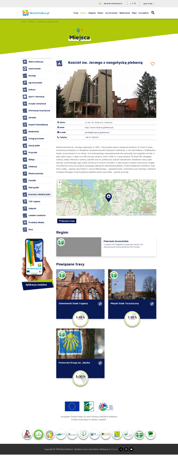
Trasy (75, 13)
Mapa (134, 13)
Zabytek (29, 208)
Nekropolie (31, 187)
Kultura (29, 89)
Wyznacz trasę (67, 221)
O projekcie (143, 13)
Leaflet (135, 214)
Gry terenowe (111, 13)
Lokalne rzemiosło (34, 215)
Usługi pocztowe (33, 138)
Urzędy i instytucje (34, 103)
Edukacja (30, 166)
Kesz (28, 229)
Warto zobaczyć (33, 62)
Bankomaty (31, 131)
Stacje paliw (31, 145)
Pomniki (29, 180)
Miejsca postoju (33, 173)
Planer (100, 13)
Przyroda (30, 152)
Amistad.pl (111, 460)
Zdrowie (29, 117)
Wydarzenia (124, 13)
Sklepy (29, 159)
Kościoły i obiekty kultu (48, 21)
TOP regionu (31, 201)
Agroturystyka (32, 82)
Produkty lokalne (33, 222)
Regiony (92, 13)
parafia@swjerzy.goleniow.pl (97, 132)
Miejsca (83, 13)
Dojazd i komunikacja (35, 124)
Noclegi (29, 75)
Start (24, 21)
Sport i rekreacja (33, 96)
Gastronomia (31, 68)
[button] (151, 93)
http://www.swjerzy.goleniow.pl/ (99, 127)
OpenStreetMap (143, 214)
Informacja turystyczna (36, 110)
